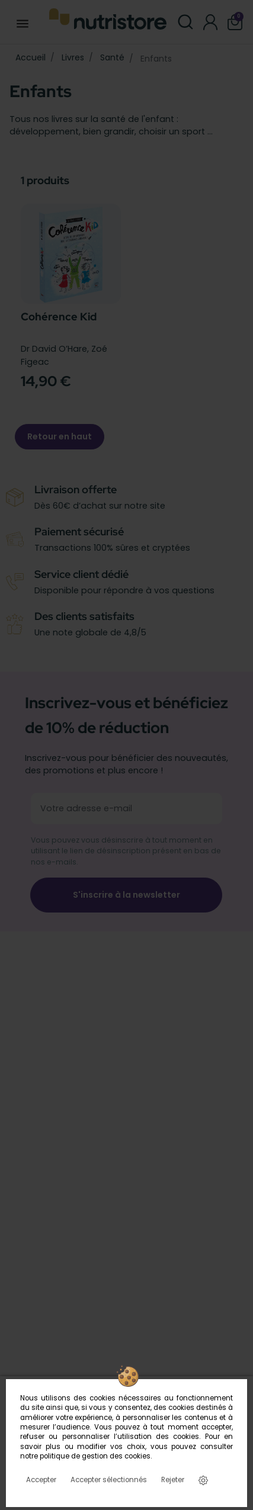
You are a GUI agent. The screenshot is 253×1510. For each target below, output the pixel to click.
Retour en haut (59, 436)
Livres (73, 57)
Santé (112, 57)
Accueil (30, 57)
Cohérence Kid (59, 316)
